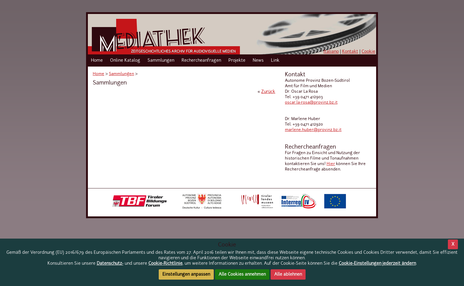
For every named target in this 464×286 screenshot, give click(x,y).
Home (97, 60)
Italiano (331, 51)
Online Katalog (125, 60)
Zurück (268, 91)
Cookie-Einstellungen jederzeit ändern (377, 263)
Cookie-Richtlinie (165, 263)
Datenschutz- (110, 263)
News (258, 60)
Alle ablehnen (288, 274)
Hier (331, 164)
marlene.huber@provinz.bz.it (313, 130)
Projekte (236, 60)
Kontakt (350, 51)
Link (275, 60)
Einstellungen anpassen (186, 274)
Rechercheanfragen (201, 60)
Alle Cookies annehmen (242, 274)
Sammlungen (160, 60)
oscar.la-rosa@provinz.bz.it (311, 102)
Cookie (368, 51)
